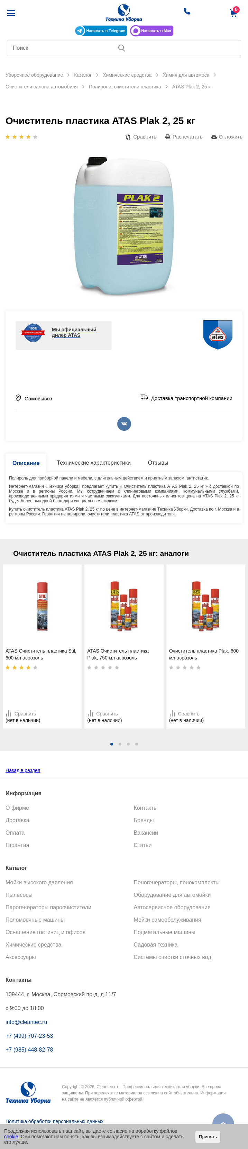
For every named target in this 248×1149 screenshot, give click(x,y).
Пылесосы (19, 895)
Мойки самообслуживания (167, 920)
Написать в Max (156, 31)
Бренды (144, 820)
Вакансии (146, 833)
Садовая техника (156, 945)
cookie (11, 1136)
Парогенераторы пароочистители (48, 907)
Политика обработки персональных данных (54, 1121)
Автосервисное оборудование (172, 907)
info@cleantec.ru (26, 1022)
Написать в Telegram (105, 31)
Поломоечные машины (35, 920)
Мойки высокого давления (39, 882)
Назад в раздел (23, 770)
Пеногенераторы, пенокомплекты (177, 882)
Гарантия (17, 845)
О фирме (17, 808)
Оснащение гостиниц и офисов (45, 932)
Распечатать (188, 137)
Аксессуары (21, 957)
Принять (208, 1136)
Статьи (143, 845)
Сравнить (144, 137)
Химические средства (33, 945)
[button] (111, 744)
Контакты (146, 808)
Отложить (230, 137)
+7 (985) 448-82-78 (29, 1050)
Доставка (17, 820)
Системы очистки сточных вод (172, 957)
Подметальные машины (164, 932)
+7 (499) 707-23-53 (29, 1036)
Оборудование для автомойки (172, 895)
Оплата (15, 833)
